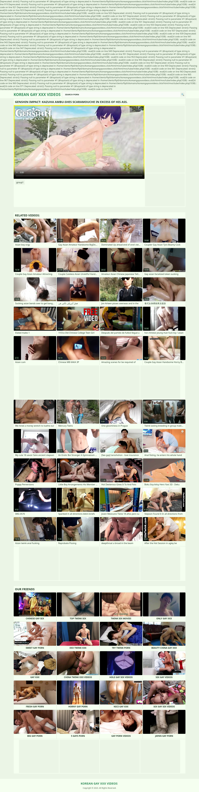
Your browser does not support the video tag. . (79, 142)
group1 (20, 182)
